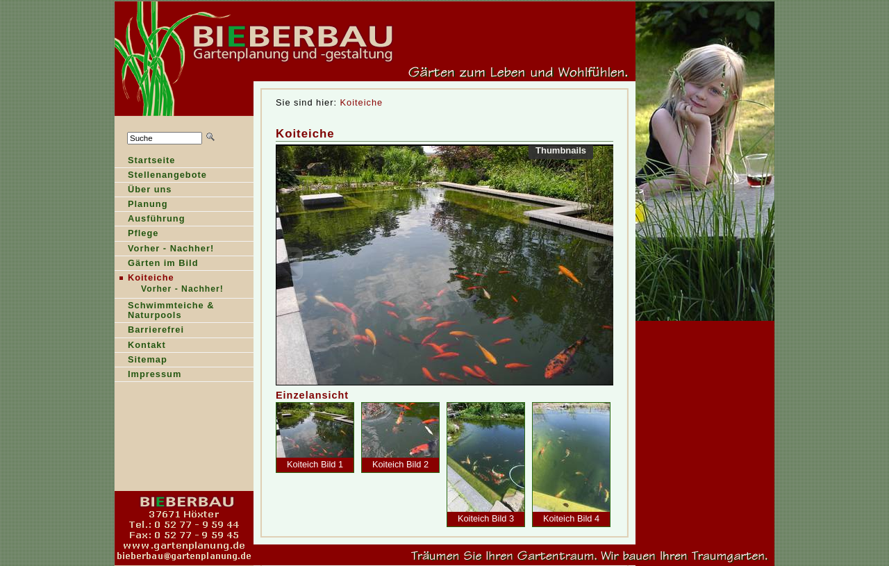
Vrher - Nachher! (170, 290)
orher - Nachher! (164, 249)
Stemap (141, 360)
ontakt (140, 346)
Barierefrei (149, 331)
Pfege (136, 234)
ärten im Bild (156, 264)
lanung (141, 205)
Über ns (143, 190)
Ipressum (148, 375)
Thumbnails (560, 150)
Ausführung (150, 219)
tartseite (145, 161)
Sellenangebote (161, 176)
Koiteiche (361, 102)
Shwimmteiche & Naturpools (165, 311)
